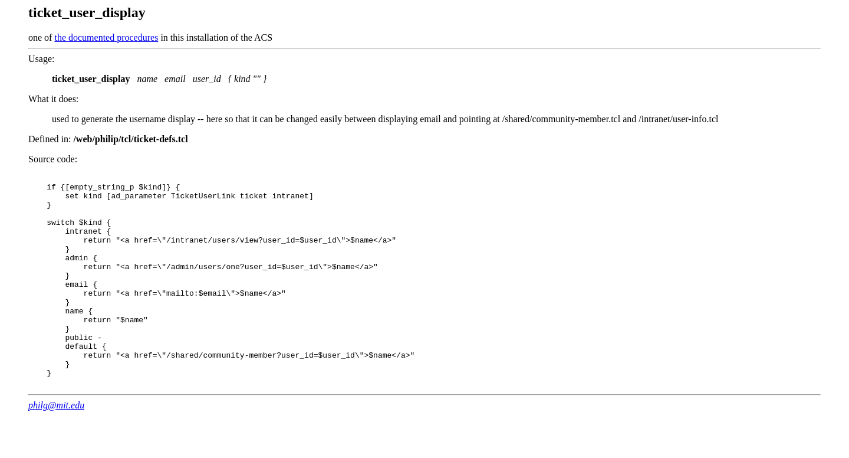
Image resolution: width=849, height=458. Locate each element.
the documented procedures (106, 37)
